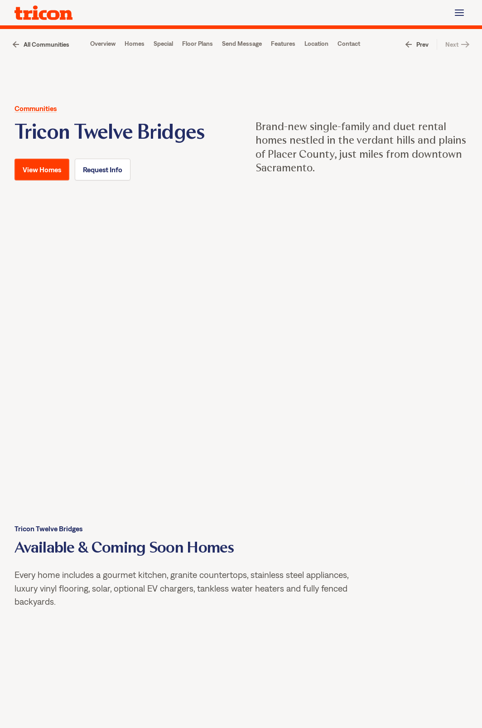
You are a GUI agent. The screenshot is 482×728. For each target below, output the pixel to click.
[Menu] (459, 12)
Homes (135, 67)
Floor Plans (197, 67)
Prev (422, 68)
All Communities (46, 68)
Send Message (242, 67)
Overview (103, 67)
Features (283, 67)
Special (163, 67)
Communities (35, 132)
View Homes (270, 40)
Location (316, 67)
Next (451, 68)
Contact (348, 67)
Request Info (102, 213)
